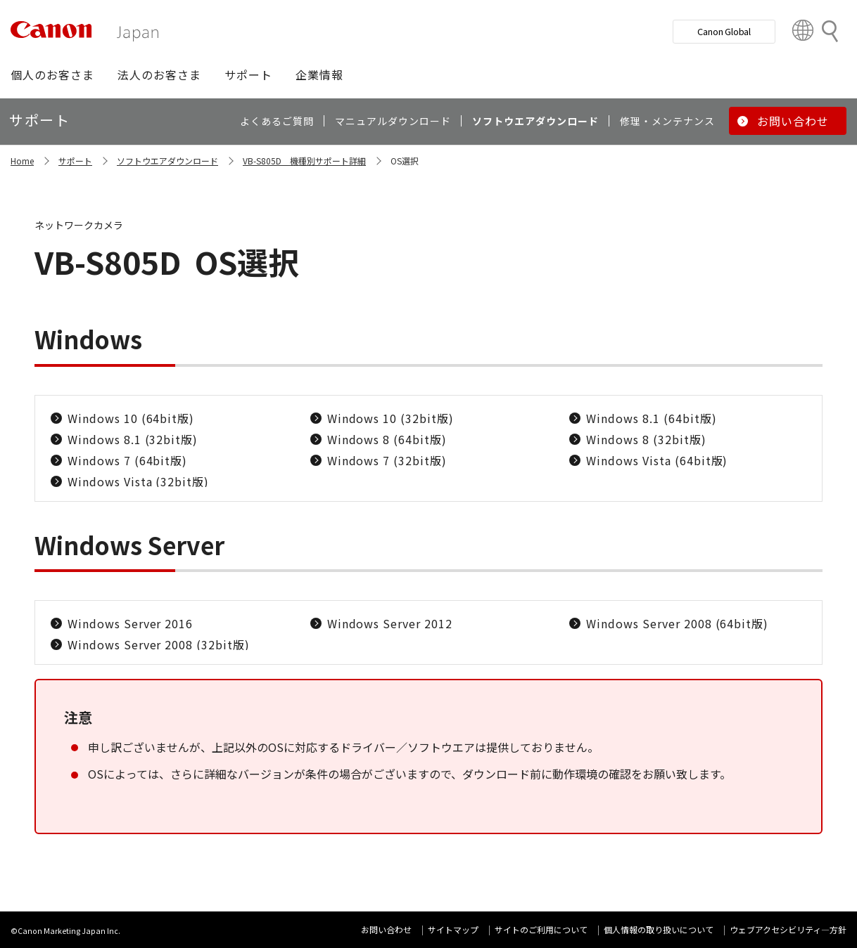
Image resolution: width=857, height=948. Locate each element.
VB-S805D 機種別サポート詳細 (304, 161)
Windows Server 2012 (389, 623)
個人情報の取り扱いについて (658, 929)
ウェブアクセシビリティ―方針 (788, 929)
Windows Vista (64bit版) (657, 460)
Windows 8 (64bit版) (387, 439)
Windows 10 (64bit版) (131, 418)
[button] (52, 74)
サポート (75, 161)
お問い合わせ (386, 929)
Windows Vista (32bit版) (138, 481)
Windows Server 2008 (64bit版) (677, 623)
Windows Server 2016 (130, 623)
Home (22, 161)
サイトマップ (453, 929)
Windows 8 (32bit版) (646, 439)
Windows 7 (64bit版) (127, 460)
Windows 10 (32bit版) (390, 418)
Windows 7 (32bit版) (387, 460)
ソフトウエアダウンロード (167, 161)
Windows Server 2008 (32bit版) (159, 644)
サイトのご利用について (541, 929)
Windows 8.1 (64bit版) (651, 418)
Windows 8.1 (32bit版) (133, 439)
